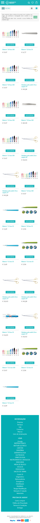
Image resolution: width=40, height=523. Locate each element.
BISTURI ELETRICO (20, 446)
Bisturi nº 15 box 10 (8, 261)
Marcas (20, 432)
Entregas (20, 508)
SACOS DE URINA (20, 471)
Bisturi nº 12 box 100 (27, 191)
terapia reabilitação (20, 488)
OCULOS (20, 467)
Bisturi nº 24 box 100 (8, 85)
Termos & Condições (20, 505)
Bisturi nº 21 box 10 (27, 367)
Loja (20, 427)
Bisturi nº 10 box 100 (27, 120)
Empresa (20, 422)
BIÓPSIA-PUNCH (20, 443)
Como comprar (20, 501)
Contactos (20, 429)
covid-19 (20, 474)
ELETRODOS (20, 455)
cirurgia (20, 441)
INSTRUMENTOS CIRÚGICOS (20, 460)
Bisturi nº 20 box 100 (8, 49)
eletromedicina (20, 479)
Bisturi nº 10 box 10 (8, 332)
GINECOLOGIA (20, 457)
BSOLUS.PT (27, 517)
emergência (20, 481)
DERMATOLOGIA (20, 453)
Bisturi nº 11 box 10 (8, 226)
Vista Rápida (10, 44)
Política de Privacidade (20, 503)
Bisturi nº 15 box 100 (8, 155)
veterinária (20, 493)
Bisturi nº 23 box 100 (8, 120)
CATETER (20, 448)
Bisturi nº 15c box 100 (8, 367)
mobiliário (20, 486)
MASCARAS (20, 462)
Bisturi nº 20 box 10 (27, 226)
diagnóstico (20, 477)
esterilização (20, 484)
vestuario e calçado (20, 491)
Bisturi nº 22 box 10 (27, 49)
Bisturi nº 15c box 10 (27, 261)
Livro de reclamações (20, 434)
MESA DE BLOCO (20, 464)
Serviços (20, 425)
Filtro (7, 8)
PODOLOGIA (20, 469)
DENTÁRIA (20, 450)
